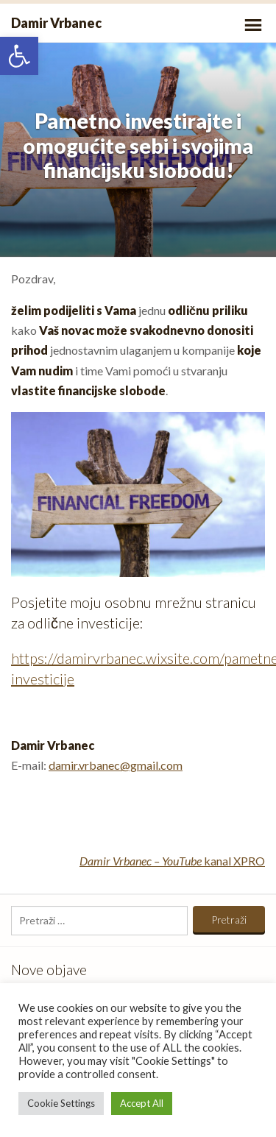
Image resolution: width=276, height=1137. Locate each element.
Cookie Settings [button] (61, 1103)
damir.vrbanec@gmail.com (116, 765)
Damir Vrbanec (56, 22)
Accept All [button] (141, 1103)
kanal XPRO (172, 861)
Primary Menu (253, 25)
